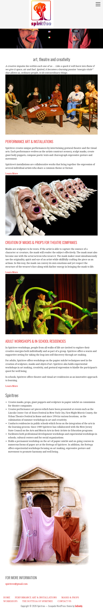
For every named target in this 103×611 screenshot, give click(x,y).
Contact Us (64, 601)
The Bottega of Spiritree (37, 601)
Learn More (11, 173)
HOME (6, 597)
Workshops (10, 601)
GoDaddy (78, 606)
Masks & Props (70, 597)
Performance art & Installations (29, 141)
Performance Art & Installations (36, 597)
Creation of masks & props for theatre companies (41, 242)
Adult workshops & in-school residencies (35, 341)
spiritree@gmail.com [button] (16, 584)
